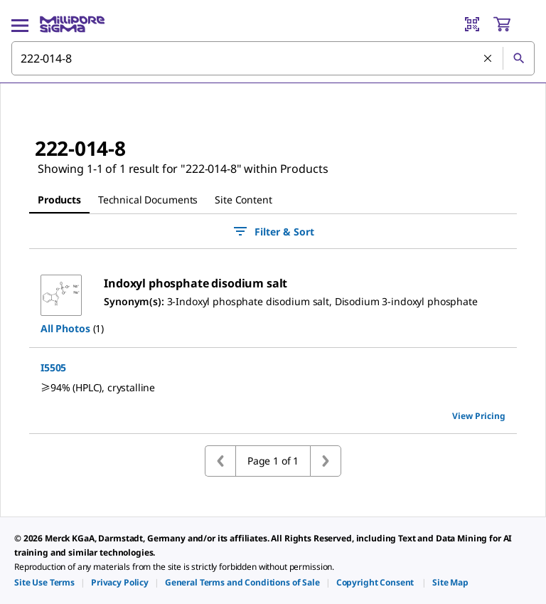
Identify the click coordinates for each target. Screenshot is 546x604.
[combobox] (273, 58)
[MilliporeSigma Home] (72, 24)
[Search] (518, 58)
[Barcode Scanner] (472, 24)
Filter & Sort (273, 231)
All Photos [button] (65, 328)
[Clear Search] (487, 58)
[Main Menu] (19, 24)
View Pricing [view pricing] (478, 416)
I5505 (53, 367)
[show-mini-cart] (513, 24)
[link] (44, 582)
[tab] (59, 200)
